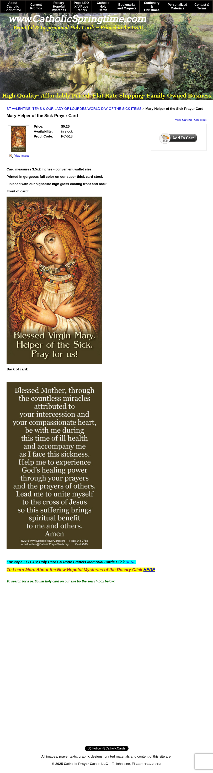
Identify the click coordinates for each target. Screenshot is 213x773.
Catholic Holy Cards (103, 6)
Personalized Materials (177, 6)
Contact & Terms (201, 6)
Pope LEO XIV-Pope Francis (81, 6)
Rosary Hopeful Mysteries (58, 6)
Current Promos (36, 6)
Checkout (200, 119)
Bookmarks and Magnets (126, 6)
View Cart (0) (183, 119)
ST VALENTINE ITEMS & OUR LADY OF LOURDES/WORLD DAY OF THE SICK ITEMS (74, 109)
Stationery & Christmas (151, 6)
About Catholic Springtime (12, 6)
